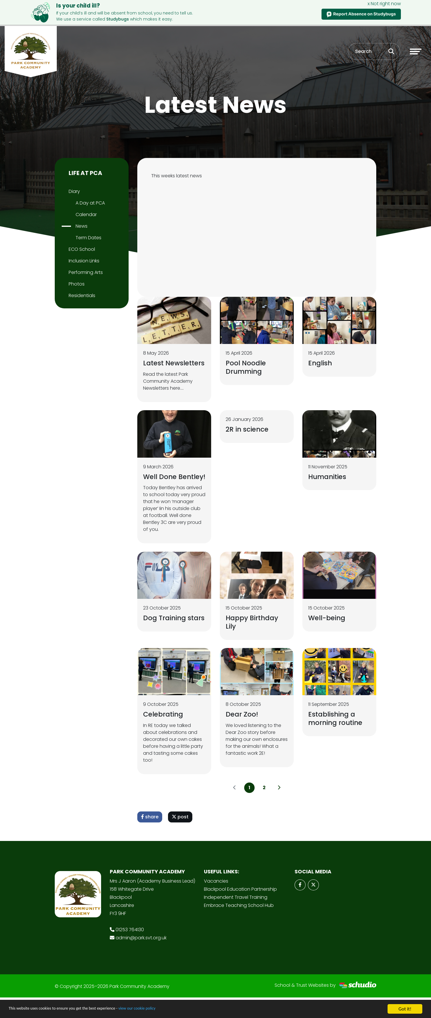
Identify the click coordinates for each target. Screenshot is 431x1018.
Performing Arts (86, 272)
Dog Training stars (165, 641)
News (81, 226)
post (180, 837)
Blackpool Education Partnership (240, 909)
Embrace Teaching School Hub (239, 926)
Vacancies (216, 901)
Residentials (82, 295)
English (320, 363)
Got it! (405, 1009)
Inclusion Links (84, 260)
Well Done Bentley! (161, 490)
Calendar (86, 214)
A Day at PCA (90, 203)
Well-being (328, 636)
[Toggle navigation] (416, 53)
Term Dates (88, 237)
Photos (77, 284)
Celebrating (164, 734)
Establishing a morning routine (336, 738)
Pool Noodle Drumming (247, 367)
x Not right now (384, 3)
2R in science (248, 438)
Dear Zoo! (242, 734)
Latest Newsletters (164, 367)
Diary (74, 191)
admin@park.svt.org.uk (141, 958)
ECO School (82, 249)
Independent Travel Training (235, 917)
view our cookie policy (162, 1009)
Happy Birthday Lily (253, 641)
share (149, 837)
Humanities (328, 486)
